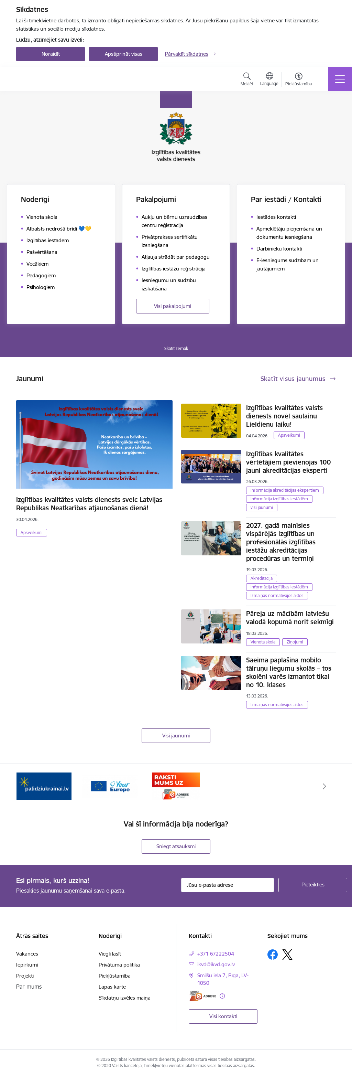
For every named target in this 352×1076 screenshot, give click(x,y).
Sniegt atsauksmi (176, 846)
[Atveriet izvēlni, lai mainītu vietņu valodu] (269, 80)
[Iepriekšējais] (27, 786)
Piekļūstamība (115, 975)
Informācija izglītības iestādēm (279, 498)
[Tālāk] (324, 786)
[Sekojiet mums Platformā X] (287, 954)
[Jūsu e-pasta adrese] (227, 885)
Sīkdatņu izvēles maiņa (125, 997)
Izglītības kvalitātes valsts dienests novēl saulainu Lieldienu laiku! (284, 416)
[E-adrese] (202, 996)
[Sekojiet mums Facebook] (272, 954)
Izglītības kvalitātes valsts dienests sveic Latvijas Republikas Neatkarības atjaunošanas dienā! (89, 504)
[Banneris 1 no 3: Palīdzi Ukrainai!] (44, 785)
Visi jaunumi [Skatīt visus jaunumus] (176, 735)
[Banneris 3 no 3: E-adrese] (176, 785)
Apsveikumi (32, 532)
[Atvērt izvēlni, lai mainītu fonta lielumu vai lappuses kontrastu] (298, 80)
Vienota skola (263, 641)
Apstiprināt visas (123, 54)
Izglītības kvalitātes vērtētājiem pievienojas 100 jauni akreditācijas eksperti (288, 462)
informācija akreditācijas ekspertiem (285, 490)
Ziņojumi (295, 641)
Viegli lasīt (110, 953)
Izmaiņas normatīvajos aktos (277, 595)
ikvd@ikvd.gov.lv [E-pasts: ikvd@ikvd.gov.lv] (216, 964)
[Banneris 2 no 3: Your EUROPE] (110, 785)
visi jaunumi (262, 507)
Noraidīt (51, 54)
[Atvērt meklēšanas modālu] (247, 80)
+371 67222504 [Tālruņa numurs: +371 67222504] (215, 953)
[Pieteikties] (312, 885)
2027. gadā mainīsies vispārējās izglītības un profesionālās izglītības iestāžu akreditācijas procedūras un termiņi (281, 542)
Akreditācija (262, 578)
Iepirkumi (27, 964)
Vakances (27, 953)
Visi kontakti (223, 1016)
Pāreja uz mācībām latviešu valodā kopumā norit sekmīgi (290, 617)
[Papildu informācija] (222, 996)
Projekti (25, 975)
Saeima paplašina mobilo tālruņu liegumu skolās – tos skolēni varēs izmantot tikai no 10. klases (288, 672)
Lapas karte (112, 986)
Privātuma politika (119, 964)
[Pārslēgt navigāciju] (340, 79)
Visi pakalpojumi (172, 306)
